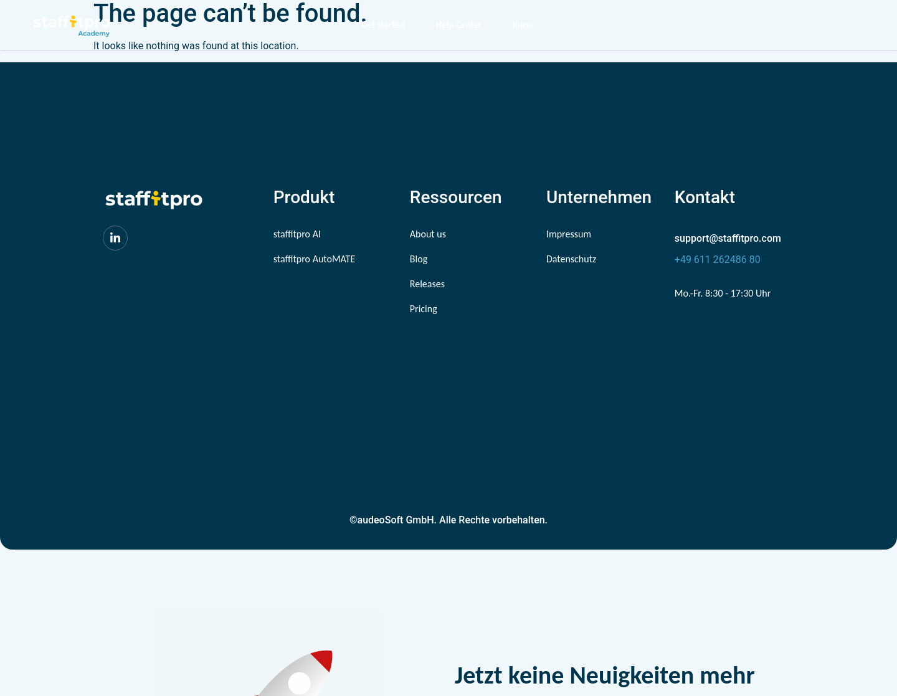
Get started (383, 25)
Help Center (459, 25)
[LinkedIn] (115, 238)
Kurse (523, 25)
